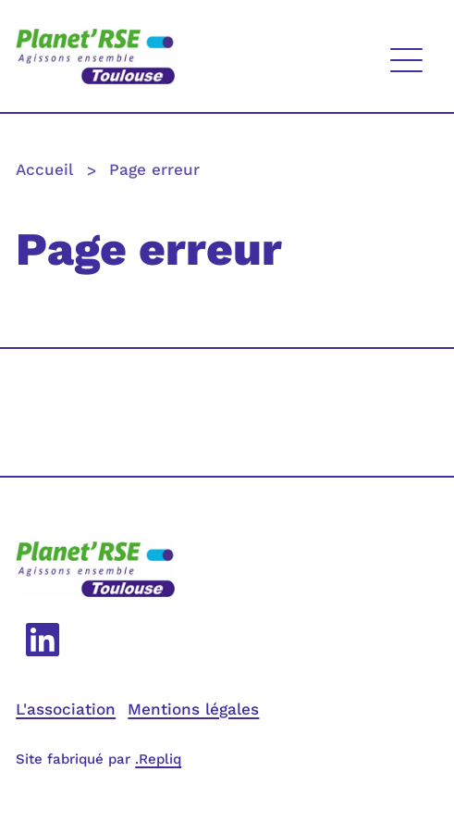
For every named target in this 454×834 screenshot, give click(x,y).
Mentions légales (193, 709)
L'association (66, 709)
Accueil (44, 170)
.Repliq (158, 759)
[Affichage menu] (406, 56)
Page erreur (154, 170)
